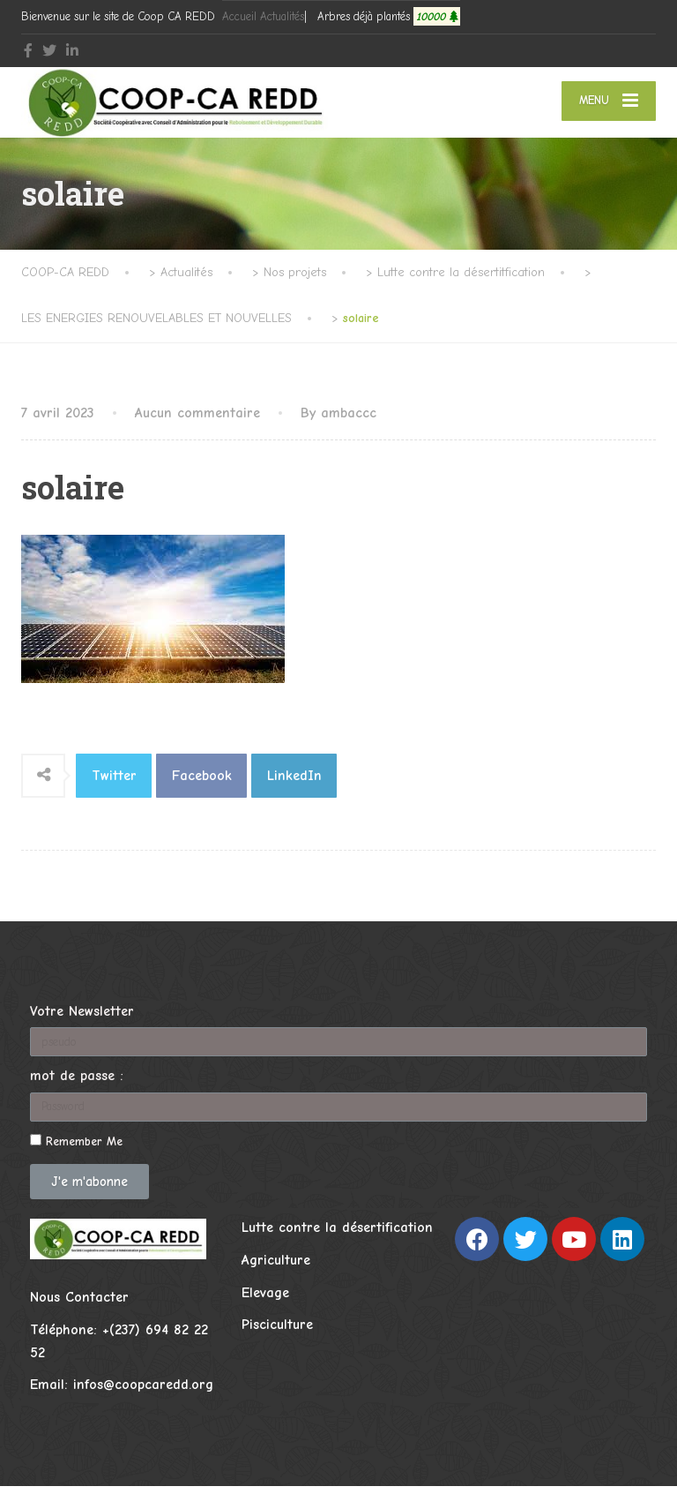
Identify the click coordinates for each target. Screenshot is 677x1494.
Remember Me (76, 1149)
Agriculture (276, 1268)
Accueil (239, 16)
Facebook (202, 784)
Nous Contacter (79, 1306)
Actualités (282, 16)
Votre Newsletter (82, 1019)
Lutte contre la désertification (337, 1236)
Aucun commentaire (197, 421)
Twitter (114, 784)
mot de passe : (76, 1084)
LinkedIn (294, 784)
